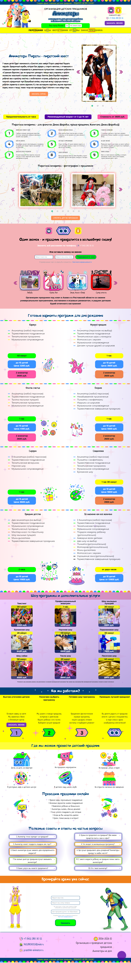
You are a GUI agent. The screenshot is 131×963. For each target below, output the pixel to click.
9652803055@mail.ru (34, 944)
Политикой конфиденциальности (82, 262)
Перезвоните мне (86, 257)
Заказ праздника (92, 30)
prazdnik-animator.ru (33, 950)
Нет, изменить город (75, 25)
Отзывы (74, 30)
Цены (47, 30)
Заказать (65, 923)
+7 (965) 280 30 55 (116, 18)
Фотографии (60, 30)
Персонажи (36, 30)
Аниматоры (65, 13)
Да (67, 25)
